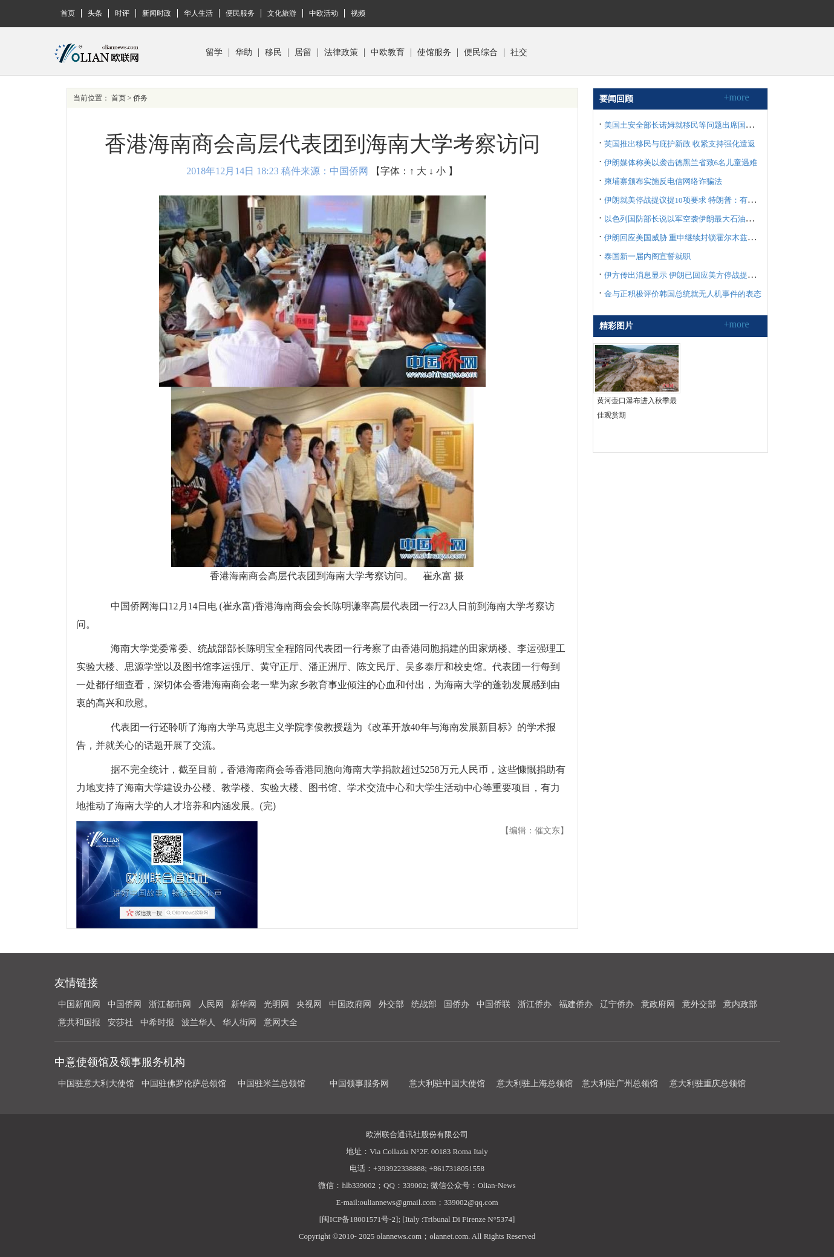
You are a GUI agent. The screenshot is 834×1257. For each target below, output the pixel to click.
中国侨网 (125, 1004)
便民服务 (240, 13)
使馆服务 (434, 52)
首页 (67, 13)
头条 (95, 13)
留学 (214, 52)
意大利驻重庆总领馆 (707, 1083)
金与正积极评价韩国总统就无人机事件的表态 (682, 293)
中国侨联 (493, 1004)
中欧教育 (388, 52)
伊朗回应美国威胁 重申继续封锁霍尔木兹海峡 (683, 237)
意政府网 (658, 1004)
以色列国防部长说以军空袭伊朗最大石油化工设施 (690, 218)
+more (736, 97)
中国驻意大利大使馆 (96, 1083)
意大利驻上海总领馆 (533, 1083)
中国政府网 (350, 1004)
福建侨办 (576, 1004)
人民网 (211, 1004)
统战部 (424, 1004)
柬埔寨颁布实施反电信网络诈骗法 (663, 181)
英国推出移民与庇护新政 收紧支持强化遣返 (679, 143)
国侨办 (456, 1004)
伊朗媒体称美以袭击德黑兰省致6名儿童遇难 (681, 162)
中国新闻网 (79, 1004)
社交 (518, 52)
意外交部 (699, 1004)
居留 (303, 52)
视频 (358, 13)
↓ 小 (437, 171)
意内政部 (740, 1004)
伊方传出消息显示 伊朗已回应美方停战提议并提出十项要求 (707, 275)
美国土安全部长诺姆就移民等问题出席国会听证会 (690, 125)
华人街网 (239, 1022)
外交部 (391, 1004)
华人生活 (198, 13)
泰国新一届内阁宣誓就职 (647, 256)
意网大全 (281, 1022)
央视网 (309, 1004)
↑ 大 (417, 171)
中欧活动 (323, 13)
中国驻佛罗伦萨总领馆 (184, 1083)
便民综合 (481, 52)
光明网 (276, 1004)
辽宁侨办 (617, 1004)
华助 (243, 52)
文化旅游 (281, 13)
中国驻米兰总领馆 (271, 1083)
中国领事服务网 (359, 1083)
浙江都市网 (170, 1004)
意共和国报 (79, 1022)
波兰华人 (198, 1022)
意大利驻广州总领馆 (620, 1083)
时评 (122, 13)
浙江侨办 (535, 1004)
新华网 (243, 1004)
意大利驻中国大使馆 (447, 1083)
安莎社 (120, 1022)
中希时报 (157, 1022)
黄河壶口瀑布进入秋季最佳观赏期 (637, 407)
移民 (273, 52)
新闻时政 (156, 13)
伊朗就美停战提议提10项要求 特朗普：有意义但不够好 (699, 200)
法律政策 (341, 52)
